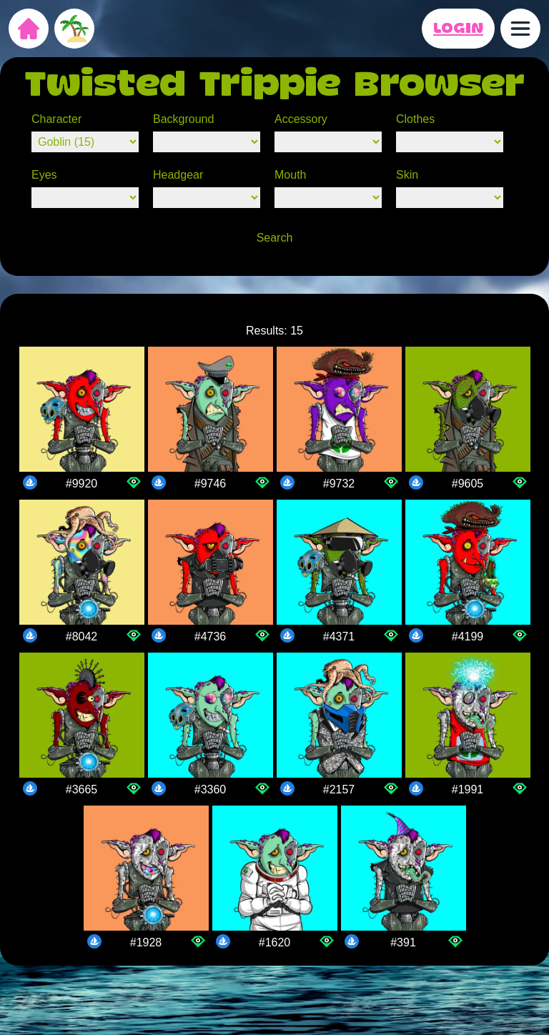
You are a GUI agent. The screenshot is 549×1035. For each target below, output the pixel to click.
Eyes (44, 175)
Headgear (178, 175)
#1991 (468, 789)
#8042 (82, 636)
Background (183, 119)
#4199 (468, 636)
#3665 (82, 789)
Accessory (300, 119)
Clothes (415, 119)
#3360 (210, 789)
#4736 (210, 636)
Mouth (290, 175)
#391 (403, 942)
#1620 (275, 942)
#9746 (210, 483)
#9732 (339, 483)
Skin (407, 175)
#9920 (82, 483)
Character (56, 119)
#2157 (339, 789)
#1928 (146, 942)
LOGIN (458, 28)
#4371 (339, 636)
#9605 (468, 483)
